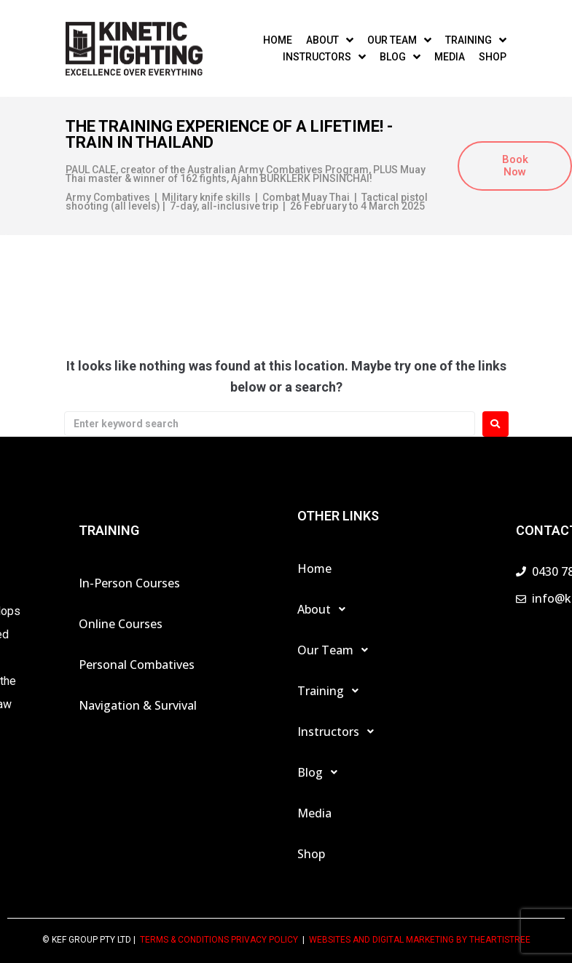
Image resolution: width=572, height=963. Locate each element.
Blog (321, 772)
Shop (311, 854)
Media (314, 813)
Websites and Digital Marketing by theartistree (419, 940)
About (325, 609)
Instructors (339, 731)
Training (332, 691)
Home (314, 568)
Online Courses (120, 624)
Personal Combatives (137, 665)
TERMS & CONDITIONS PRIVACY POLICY (219, 940)
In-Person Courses (129, 583)
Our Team (336, 650)
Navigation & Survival (138, 705)
